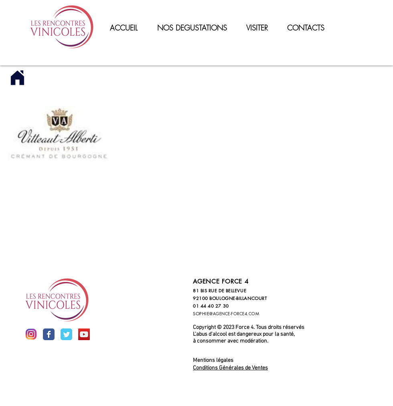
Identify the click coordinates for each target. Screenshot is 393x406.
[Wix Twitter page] (66, 334)
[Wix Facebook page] (49, 334)
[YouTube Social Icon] (84, 334)
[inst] (31, 334)
